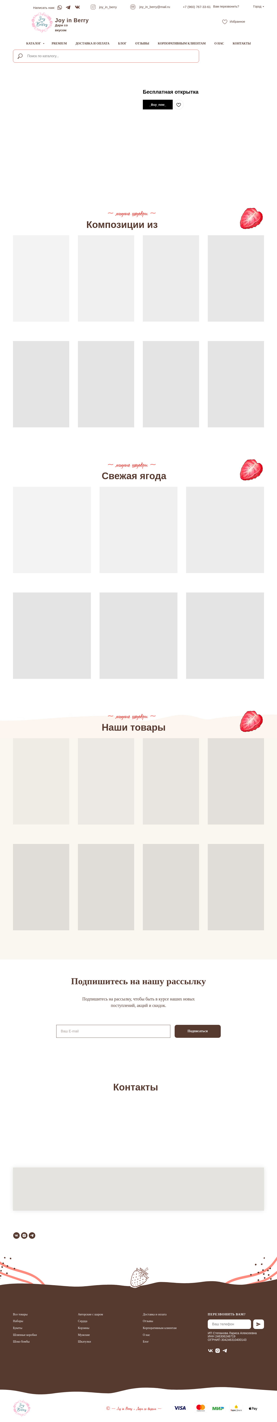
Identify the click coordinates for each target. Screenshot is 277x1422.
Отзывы (142, 43)
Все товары (20, 1314)
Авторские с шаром (90, 1314)
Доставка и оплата (93, 43)
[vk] (16, 1235)
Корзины (83, 1328)
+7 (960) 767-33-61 (197, 7)
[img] (42, 22)
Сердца (82, 1321)
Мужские (84, 1335)
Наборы (18, 1321)
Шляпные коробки (25, 1335)
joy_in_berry (108, 7)
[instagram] (24, 1235)
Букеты (17, 1328)
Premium (59, 43)
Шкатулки (84, 1341)
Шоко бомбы (21, 1341)
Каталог (34, 43)
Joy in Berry (72, 20)
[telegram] (32, 1235)
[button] (226, 6)
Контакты (242, 43)
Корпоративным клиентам (182, 43)
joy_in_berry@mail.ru (154, 7)
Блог (122, 43)
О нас (219, 43)
